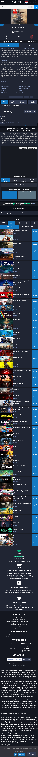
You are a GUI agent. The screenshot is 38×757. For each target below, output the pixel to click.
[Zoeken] (36, 7)
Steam (20, 90)
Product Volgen (19, 184)
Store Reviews (26, 648)
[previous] (2, 25)
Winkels (8, 636)
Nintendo (12, 651)
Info (9, 45)
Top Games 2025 (26, 650)
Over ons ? (19, 618)
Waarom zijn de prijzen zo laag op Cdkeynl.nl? (19, 621)
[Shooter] (26, 98)
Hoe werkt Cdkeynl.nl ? (19, 619)
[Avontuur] (16, 98)
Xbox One (16, 92)
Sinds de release (5, 180)
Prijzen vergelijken (23, 125)
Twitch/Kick (8, 635)
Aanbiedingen (6, 105)
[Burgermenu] (2, 2)
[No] (36, 751)
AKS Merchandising (26, 652)
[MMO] (32, 98)
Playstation (12, 648)
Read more (21, 754)
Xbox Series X (22, 92)
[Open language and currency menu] (27, 2)
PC (12, 643)
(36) (24, 204)
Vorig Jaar (14, 180)
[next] (36, 25)
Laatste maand (32, 180)
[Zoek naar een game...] (19, 7)
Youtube (29, 635)
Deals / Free (26, 647)
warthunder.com (23, 84)
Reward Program (26, 643)
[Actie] (11, 98)
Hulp (31, 754)
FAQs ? (19, 626)
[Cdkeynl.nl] (17, 2)
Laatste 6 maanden (23, 180)
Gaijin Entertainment (24, 86)
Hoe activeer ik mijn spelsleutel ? (19, 624)
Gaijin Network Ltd (23, 88)
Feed (28, 45)
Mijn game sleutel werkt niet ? (19, 623)
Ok (15, 754)
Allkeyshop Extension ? (19, 628)
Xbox (11, 646)
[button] (35, 2)
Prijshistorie (16, 105)
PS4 (12, 92)
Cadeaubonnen (26, 645)
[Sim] (21, 98)
